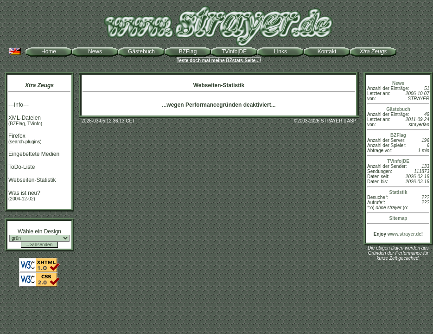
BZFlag (188, 51)
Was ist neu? (24, 193)
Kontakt (327, 51)
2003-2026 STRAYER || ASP (326, 120)
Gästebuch (141, 51)
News (95, 51)
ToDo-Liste (21, 167)
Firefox (16, 136)
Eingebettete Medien (33, 154)
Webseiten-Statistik (32, 180)
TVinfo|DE (234, 51)
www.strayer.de (404, 234)
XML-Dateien (24, 118)
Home (48, 51)
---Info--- (18, 105)
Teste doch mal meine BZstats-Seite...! (219, 60)
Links (280, 51)
